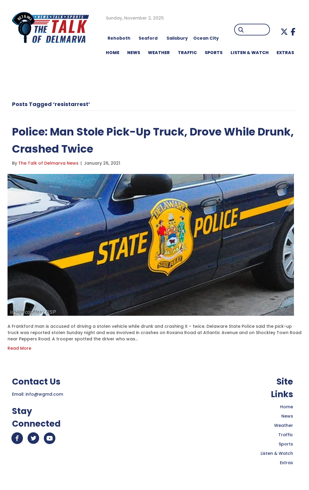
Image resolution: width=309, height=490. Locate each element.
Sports (213, 53)
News (287, 416)
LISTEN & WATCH (250, 53)
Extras (286, 463)
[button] (284, 31)
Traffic (285, 435)
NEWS (133, 53)
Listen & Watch (277, 453)
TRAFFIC (187, 53)
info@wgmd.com (44, 394)
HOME (112, 53)
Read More (19, 348)
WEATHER (159, 53)
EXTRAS (285, 53)
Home (286, 407)
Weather (283, 425)
